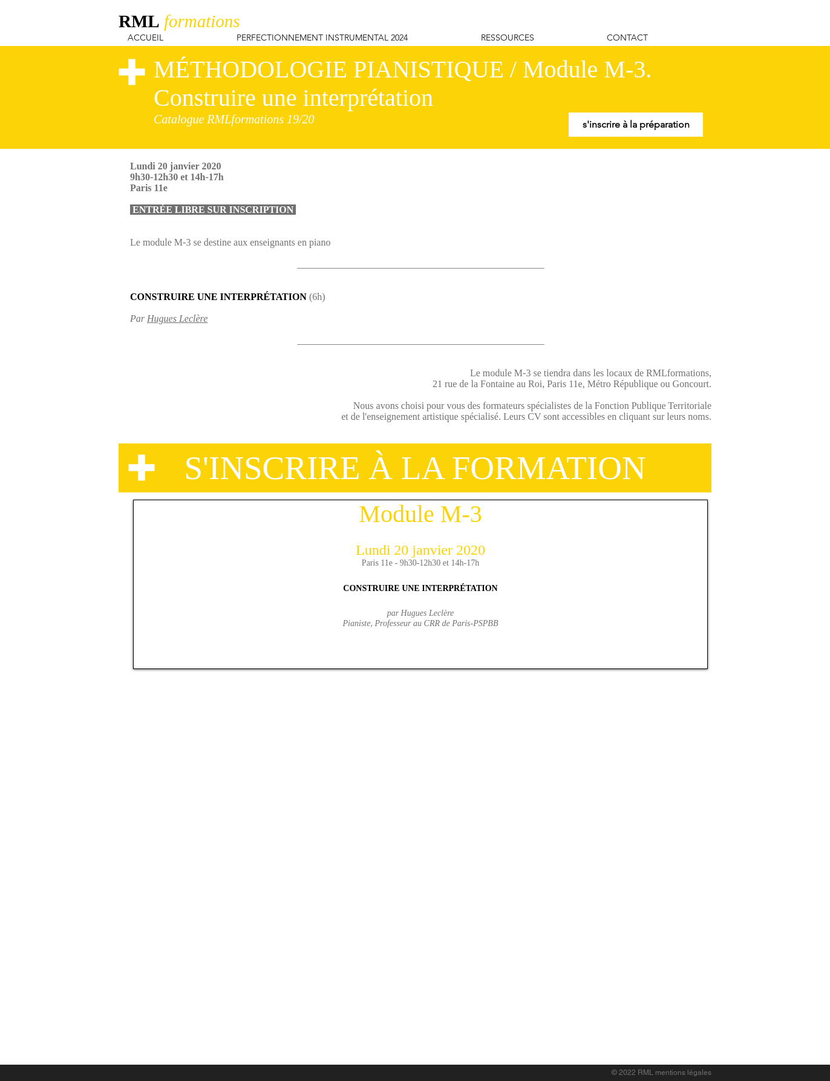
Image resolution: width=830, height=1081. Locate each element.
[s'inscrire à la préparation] (636, 125)
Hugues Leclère (177, 318)
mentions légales (683, 1072)
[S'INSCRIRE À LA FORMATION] (415, 467)
